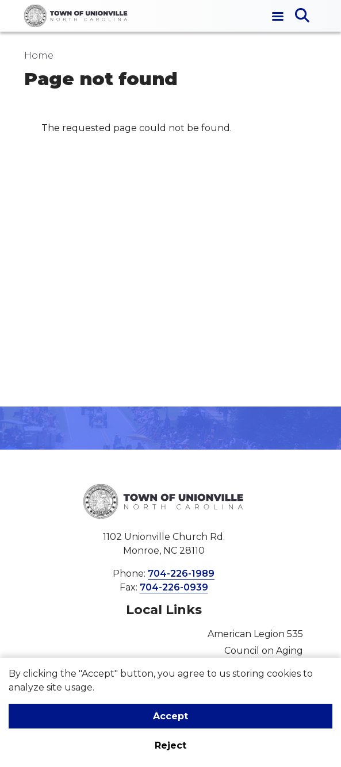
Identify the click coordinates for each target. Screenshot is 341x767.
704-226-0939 (174, 587)
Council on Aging (263, 650)
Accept (170, 716)
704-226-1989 (181, 573)
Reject (170, 745)
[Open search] (302, 16)
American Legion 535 (255, 633)
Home (38, 55)
